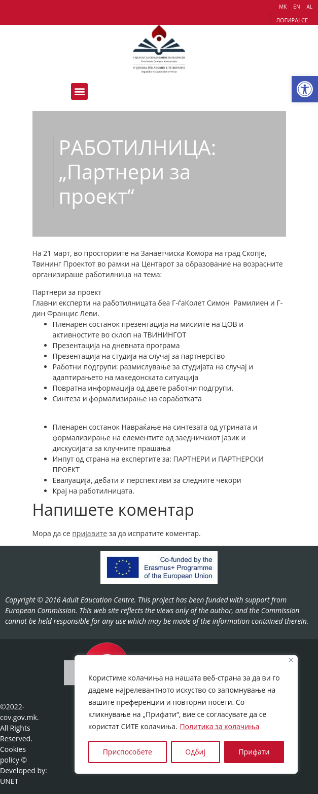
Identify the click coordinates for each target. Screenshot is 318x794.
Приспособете (127, 752)
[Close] (291, 660)
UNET (9, 781)
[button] (305, 89)
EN (296, 6)
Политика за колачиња (219, 726)
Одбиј (195, 752)
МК (283, 6)
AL (309, 6)
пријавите (89, 533)
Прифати (253, 752)
